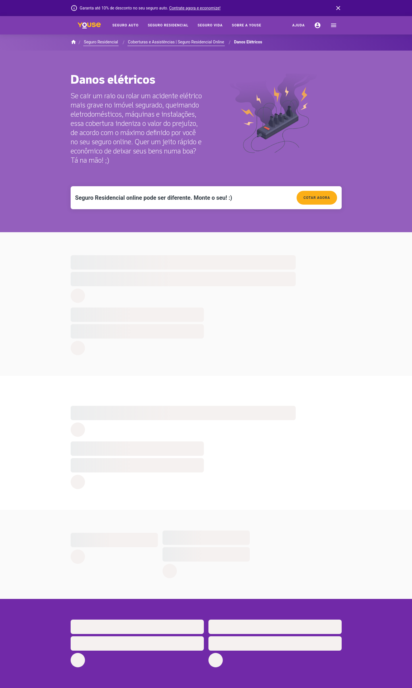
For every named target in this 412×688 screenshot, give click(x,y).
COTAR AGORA (316, 198)
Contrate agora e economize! (194, 8)
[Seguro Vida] (210, 25)
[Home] (89, 25)
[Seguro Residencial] (168, 25)
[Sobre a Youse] (246, 25)
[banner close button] (338, 8)
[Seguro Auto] (125, 25)
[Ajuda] (298, 25)
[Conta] (318, 25)
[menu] (334, 25)
